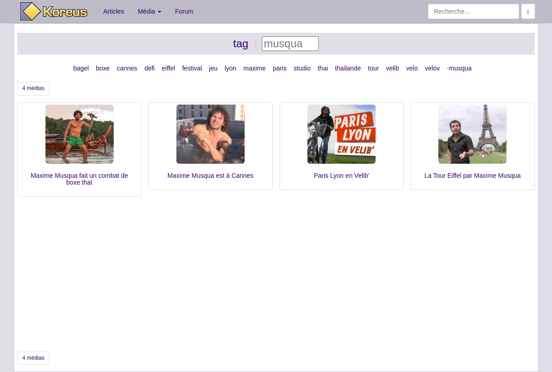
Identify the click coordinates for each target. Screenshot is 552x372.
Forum (184, 11)
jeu (213, 68)
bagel (81, 68)
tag (240, 43)
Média (149, 11)
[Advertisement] (276, 274)
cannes (127, 68)
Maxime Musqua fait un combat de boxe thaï (79, 179)
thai (323, 68)
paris (279, 68)
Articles (113, 11)
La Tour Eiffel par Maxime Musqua (472, 175)
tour (373, 68)
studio (302, 68)
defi (150, 68)
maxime (254, 68)
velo (412, 68)
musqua (460, 68)
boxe (103, 68)
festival (192, 68)
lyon (230, 68)
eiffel (168, 68)
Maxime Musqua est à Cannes (210, 175)
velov (432, 68)
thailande (348, 68)
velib (392, 68)
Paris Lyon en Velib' (341, 175)
